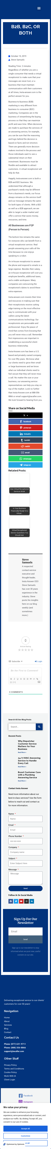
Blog (6, 1028)
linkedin (25, 434)
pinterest (25, 427)
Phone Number (15, 836)
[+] (14, 682)
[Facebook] (25, 1095)
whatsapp (25, 458)
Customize (25, 1136)
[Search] (39, 726)
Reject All (25, 1143)
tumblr (25, 440)
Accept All (25, 1129)
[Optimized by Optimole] (13, 1144)
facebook (25, 421)
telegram (25, 465)
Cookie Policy (10, 1072)
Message (12, 869)
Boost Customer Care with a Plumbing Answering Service (29, 775)
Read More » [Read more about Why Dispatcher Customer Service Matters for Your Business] (22, 752)
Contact (7, 1032)
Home (7, 1017)
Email (11, 825)
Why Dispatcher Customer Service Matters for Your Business (27, 745)
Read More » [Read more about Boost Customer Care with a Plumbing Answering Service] (22, 781)
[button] (38, 8)
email (25, 452)
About (7, 1021)
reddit (25, 446)
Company (13, 847)
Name (11, 814)
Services (8, 1025)
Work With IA (10, 1076)
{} (11, 682)
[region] (25, 1126)
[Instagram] (25, 1102)
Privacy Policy (10, 1065)
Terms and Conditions (14, 1069)
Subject (12, 858)
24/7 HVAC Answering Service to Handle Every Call (29, 760)
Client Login (9, 1079)
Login (38, 661)
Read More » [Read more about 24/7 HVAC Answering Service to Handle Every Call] (22, 767)
